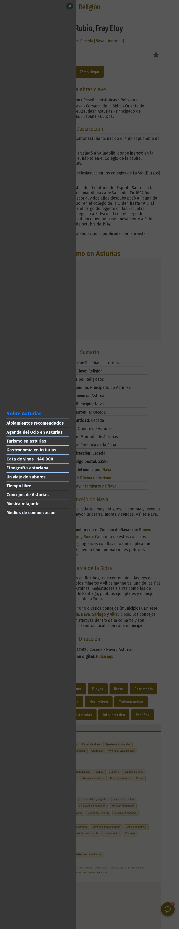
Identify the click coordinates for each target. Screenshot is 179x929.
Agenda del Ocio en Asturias (34, 432)
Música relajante (23, 503)
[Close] (69, 6)
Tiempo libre (18, 485)
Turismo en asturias (26, 441)
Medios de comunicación (30, 512)
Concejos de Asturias (27, 494)
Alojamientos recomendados (35, 423)
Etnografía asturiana (27, 467)
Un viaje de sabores (26, 477)
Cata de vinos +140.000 (29, 459)
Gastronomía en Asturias (31, 450)
